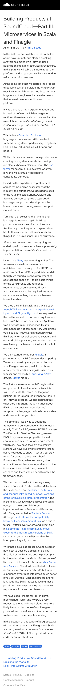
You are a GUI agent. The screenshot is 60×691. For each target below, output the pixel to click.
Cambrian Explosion (30, 135)
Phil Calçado (34, 47)
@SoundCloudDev (14, 685)
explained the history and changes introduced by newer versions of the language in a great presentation (28, 494)
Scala (7, 646)
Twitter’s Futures (41, 513)
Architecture (35, 646)
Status (7, 674)
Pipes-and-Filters (41, 373)
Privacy (17, 674)
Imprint (30, 679)
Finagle (39, 354)
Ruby (24, 646)
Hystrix (31, 313)
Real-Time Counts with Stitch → (21, 665)
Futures (15, 377)
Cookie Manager (13, 679)
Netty (20, 260)
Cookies (29, 674)
